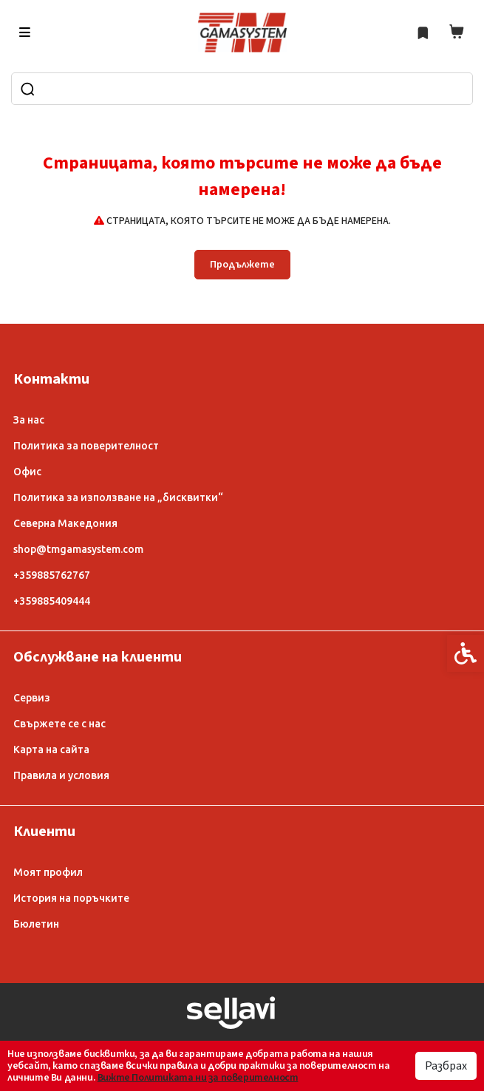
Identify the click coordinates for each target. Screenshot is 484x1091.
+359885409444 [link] (51, 601)
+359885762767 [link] (51, 575)
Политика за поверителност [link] (86, 446)
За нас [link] (28, 420)
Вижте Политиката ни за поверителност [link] (198, 1077)
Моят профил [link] (48, 872)
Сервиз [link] (31, 698)
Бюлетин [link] (36, 924)
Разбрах (446, 1066)
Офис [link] (27, 471)
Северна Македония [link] (65, 523)
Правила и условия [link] (61, 775)
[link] (242, 32)
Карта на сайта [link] (51, 749)
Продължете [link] (242, 264)
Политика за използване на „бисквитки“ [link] (118, 497)
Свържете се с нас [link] (59, 724)
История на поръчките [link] (71, 898)
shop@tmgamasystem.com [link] (78, 549)
